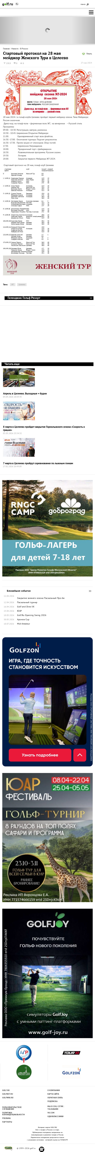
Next (83, 30)
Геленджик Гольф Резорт (90, 298)
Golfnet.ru (7, 1094)
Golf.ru (6, 1090)
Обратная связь (55, 1098)
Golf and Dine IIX (26, 607)
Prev (12, 30)
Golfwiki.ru (8, 1098)
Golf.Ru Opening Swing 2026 (31, 615)
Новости (15, 49)
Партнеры (7, 1122)
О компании (54, 1090)
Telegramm (53, 1109)
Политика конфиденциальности (11, 1114)
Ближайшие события (88, 591)
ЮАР (19, 611)
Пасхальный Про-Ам (54, 598)
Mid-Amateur (23, 624)
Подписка (52, 1101)
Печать (89, 54)
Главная (6, 49)
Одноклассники (56, 1117)
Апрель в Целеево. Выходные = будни (25, 393)
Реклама (6, 1118)
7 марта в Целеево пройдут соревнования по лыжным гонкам (38, 463)
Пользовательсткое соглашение (11, 1108)
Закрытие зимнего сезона (30, 598)
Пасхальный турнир (27, 603)
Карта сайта (53, 1094)
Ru (17, 4)
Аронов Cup (23, 620)
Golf (7, 4)
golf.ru (8, 1148)
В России (24, 49)
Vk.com (51, 1113)
